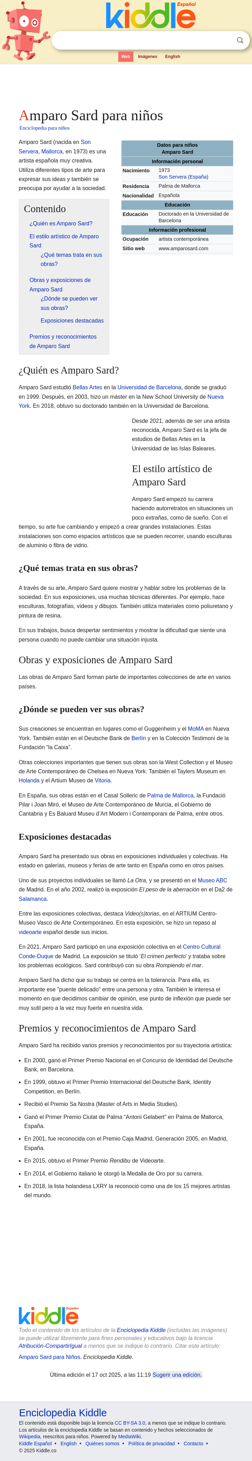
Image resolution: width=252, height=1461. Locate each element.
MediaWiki (129, 1436)
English (172, 56)
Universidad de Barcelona (149, 387)
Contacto (193, 1443)
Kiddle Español (35, 1443)
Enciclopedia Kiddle (141, 1330)
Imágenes (147, 56)
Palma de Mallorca (170, 795)
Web (125, 56)
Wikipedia (29, 1436)
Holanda (29, 780)
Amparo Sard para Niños (49, 1357)
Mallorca (52, 151)
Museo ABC (212, 880)
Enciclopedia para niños (45, 128)
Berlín (138, 738)
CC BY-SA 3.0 (130, 1423)
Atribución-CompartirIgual (50, 1346)
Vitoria (103, 780)
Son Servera (172, 177)
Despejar (226, 40)
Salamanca (33, 899)
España (198, 177)
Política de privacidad (151, 1443)
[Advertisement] (126, 84)
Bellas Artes (87, 387)
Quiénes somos (102, 1443)
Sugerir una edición (176, 1375)
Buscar (240, 40)
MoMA (195, 729)
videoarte (30, 932)
